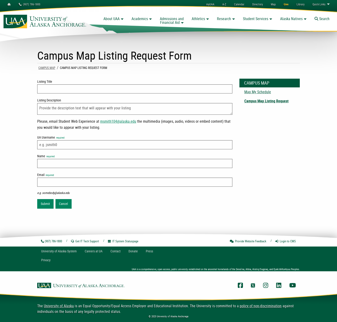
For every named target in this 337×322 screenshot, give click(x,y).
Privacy (46, 260)
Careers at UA (94, 251)
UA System (59, 251)
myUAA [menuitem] (210, 4)
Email (45, 174)
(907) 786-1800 (29, 4)
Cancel (63, 203)
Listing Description (49, 100)
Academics (140, 18)
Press (149, 251)
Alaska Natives (291, 18)
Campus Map (46, 68)
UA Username (50, 137)
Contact (115, 251)
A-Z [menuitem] (224, 4)
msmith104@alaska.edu (118, 121)
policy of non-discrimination (261, 305)
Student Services (255, 18)
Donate (133, 251)
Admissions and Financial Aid (172, 20)
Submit (45, 203)
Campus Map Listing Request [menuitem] (266, 101)
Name (46, 156)
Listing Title (44, 81)
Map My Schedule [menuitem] (257, 91)
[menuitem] (239, 4)
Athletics (198, 18)
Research (224, 18)
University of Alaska (59, 305)
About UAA (111, 18)
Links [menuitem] (318, 4)
